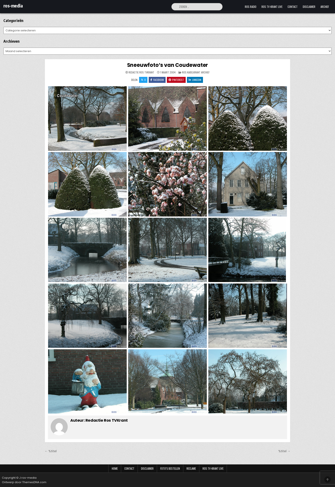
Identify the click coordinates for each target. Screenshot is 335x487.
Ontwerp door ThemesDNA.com (24, 482)
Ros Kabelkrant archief (196, 72)
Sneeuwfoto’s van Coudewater (167, 65)
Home (115, 468)
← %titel (51, 451)
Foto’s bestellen (170, 468)
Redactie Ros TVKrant (141, 72)
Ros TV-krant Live (272, 6)
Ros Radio (250, 6)
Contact (293, 6)
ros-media (13, 6)
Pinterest (176, 80)
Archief (324, 6)
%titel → (284, 451)
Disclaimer (309, 6)
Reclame (191, 468)
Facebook (157, 80)
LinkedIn (195, 80)
